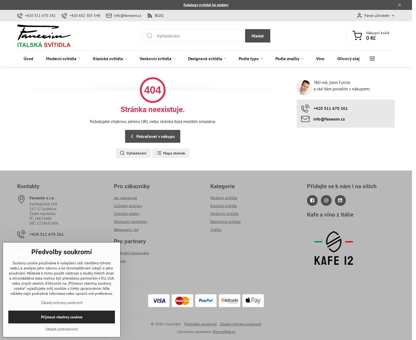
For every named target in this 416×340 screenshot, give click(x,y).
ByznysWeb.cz (224, 331)
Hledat (258, 35)
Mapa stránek (170, 153)
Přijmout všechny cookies (62, 326)
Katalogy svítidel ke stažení (205, 4)
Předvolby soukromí (200, 324)
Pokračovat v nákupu (152, 136)
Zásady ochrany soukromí (240, 324)
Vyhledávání (133, 153)
